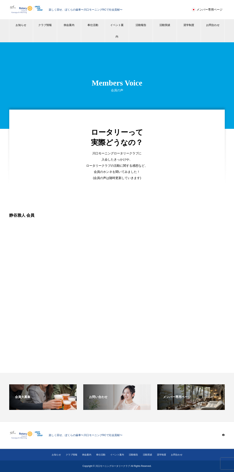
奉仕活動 (92, 25)
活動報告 (141, 25)
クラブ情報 (45, 25)
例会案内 (69, 25)
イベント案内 (117, 30)
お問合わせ (213, 25)
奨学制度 (188, 25)
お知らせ (21, 25)
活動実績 (164, 25)
